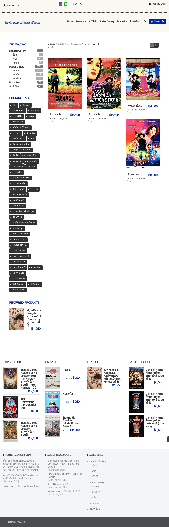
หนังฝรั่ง (17, 71)
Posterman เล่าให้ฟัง (86, 21)
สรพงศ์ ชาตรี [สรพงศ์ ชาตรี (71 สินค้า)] (18, 206)
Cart (75, 4)
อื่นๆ (15, 55)
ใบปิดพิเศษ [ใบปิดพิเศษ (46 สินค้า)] (35, 284)
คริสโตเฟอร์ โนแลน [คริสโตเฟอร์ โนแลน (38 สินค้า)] (21, 128)
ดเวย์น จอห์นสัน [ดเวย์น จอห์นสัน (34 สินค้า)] (31, 156)
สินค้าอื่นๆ (135, 21)
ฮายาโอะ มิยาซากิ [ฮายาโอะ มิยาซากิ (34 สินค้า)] (20, 234)
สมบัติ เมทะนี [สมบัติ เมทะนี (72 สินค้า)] (18, 200)
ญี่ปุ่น (15, 59)
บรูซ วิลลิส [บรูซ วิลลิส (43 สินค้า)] (17, 172)
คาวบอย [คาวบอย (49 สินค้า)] (16, 133)
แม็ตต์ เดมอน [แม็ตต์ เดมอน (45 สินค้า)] (18, 273)
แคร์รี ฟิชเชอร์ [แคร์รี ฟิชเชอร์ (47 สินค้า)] (19, 268)
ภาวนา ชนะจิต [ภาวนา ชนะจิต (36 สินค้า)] (19, 184)
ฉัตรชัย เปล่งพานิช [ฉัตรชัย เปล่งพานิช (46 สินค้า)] (21, 144)
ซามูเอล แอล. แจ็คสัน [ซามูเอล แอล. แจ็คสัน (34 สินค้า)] (22, 150)
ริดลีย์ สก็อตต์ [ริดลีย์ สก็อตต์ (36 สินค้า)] (18, 189)
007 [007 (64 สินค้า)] (14, 105)
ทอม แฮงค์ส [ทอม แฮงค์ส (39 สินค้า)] (32, 161)
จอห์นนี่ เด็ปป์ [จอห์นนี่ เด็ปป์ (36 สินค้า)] (18, 139)
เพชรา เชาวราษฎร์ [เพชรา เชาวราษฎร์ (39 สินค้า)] (21, 256)
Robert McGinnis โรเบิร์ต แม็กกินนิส (65, 492)
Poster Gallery (106, 21)
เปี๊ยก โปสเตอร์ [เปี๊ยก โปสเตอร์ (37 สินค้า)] (19, 251)
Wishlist (83, 4)
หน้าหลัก (51, 44)
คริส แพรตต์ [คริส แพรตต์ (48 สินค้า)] (18, 122)
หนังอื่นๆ (17, 75)
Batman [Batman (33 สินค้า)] (26, 105)
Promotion (122, 21)
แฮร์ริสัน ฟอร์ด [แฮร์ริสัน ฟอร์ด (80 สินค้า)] (19, 279)
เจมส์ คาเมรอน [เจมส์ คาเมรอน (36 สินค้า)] (19, 240)
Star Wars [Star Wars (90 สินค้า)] (34, 111)
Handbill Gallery (17, 51)
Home (70, 21)
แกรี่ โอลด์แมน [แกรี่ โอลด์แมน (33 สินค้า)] (19, 262)
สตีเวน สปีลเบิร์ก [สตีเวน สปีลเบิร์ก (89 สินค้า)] (20, 195)
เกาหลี (16, 63)
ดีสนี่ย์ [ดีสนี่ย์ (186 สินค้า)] (15, 156)
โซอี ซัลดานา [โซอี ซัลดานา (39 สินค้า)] (18, 284)
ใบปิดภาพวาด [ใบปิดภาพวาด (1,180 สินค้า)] (19, 290)
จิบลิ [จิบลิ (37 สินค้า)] (32, 139)
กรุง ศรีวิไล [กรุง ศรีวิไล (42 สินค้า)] (17, 116)
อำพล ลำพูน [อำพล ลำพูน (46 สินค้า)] (18, 228)
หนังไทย (17, 79)
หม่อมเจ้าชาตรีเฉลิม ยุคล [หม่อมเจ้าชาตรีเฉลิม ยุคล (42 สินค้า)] (23, 212)
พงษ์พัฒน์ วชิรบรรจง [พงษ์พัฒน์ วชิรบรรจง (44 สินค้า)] (21, 178)
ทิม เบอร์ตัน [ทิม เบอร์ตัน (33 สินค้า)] (18, 167)
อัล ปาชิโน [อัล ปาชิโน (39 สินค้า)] (17, 217)
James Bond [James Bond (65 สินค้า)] (18, 111)
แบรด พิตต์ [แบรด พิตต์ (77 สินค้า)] (36, 268)
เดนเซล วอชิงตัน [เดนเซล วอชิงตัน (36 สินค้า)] (20, 245)
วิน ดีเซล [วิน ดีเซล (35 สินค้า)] (34, 189)
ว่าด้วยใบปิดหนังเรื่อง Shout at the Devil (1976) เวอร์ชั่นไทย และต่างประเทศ (63, 464)
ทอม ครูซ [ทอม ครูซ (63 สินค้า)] (17, 161)
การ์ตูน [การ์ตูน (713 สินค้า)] (31, 116)
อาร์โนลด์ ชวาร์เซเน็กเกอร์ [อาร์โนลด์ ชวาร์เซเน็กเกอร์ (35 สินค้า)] (24, 223)
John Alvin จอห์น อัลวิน (59, 484)
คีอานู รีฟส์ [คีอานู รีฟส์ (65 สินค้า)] (30, 133)
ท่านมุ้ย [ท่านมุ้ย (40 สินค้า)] (32, 167)
